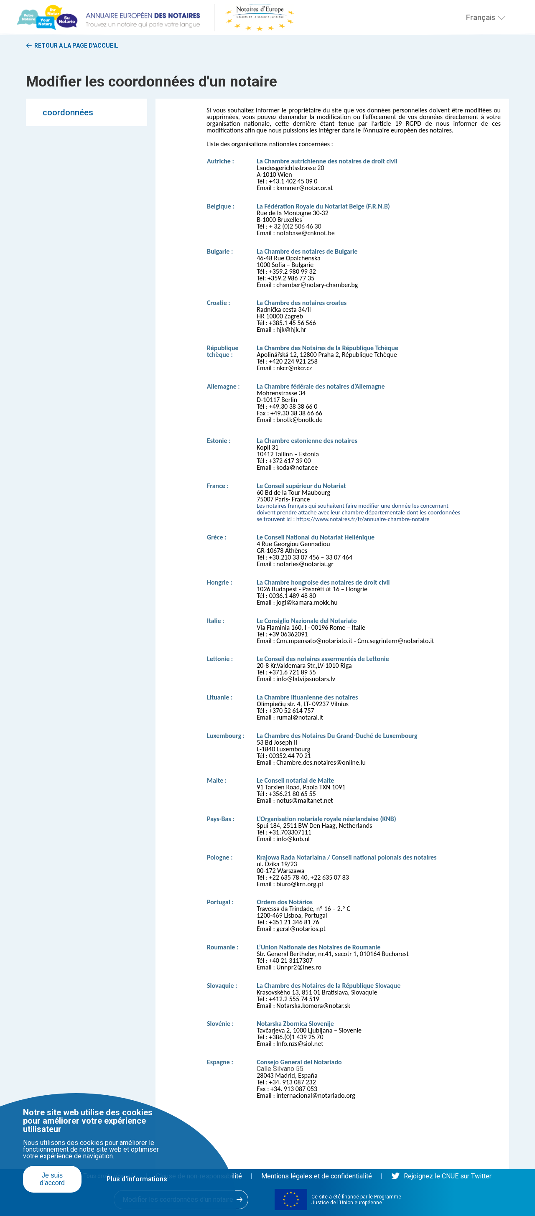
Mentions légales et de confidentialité (316, 1176)
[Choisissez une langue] (501, 18)
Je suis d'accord (52, 1179)
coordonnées (68, 112)
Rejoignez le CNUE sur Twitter (441, 1176)
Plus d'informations (137, 1179)
